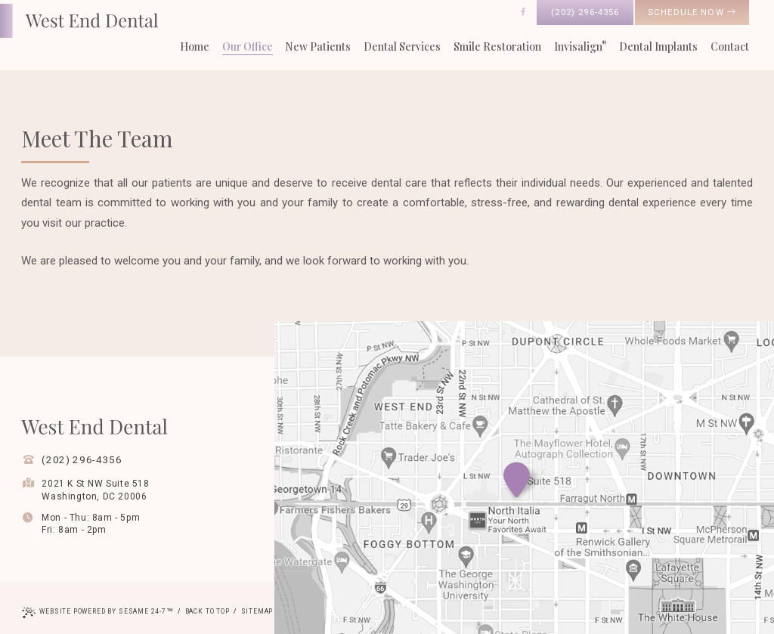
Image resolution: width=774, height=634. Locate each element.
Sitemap (257, 611)
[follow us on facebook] (523, 12)
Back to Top (207, 611)
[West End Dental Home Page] (79, 21)
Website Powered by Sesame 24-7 (98, 613)
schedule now (692, 12)
